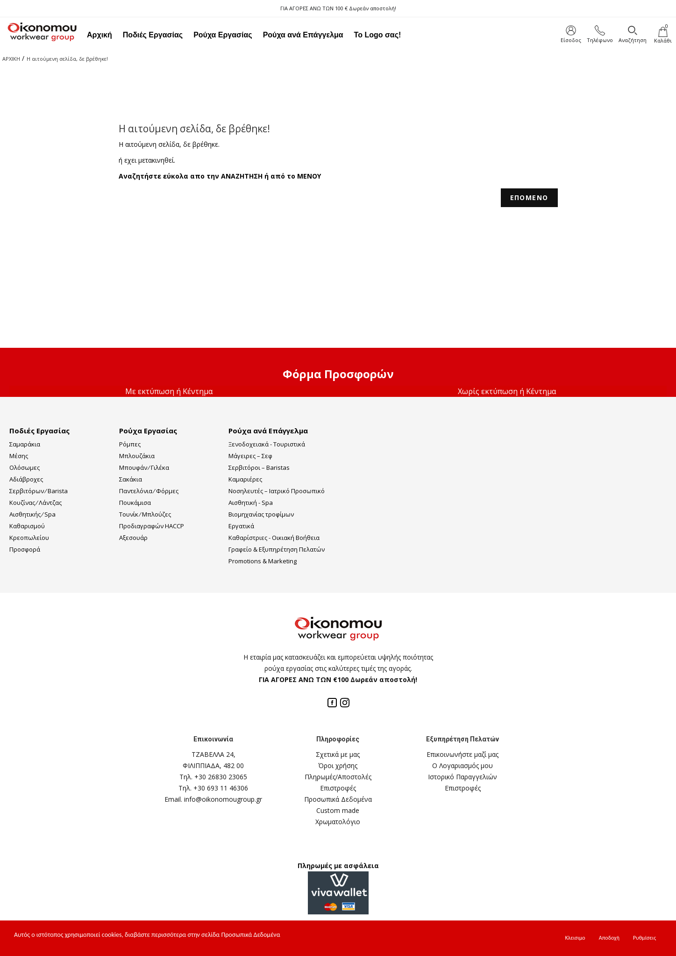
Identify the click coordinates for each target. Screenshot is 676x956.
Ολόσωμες (24, 467)
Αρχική (99, 35)
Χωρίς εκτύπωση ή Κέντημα (507, 391)
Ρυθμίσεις (644, 937)
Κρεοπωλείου (29, 537)
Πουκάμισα (135, 502)
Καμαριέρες (245, 479)
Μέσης (18, 456)
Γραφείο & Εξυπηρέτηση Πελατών (276, 549)
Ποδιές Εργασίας (153, 35)
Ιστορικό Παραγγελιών (462, 776)
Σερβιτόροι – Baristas (259, 467)
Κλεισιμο (575, 937)
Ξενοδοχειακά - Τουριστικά (266, 444)
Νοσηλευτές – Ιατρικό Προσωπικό (276, 491)
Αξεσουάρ (133, 537)
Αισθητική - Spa (250, 502)
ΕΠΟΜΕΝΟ (529, 197)
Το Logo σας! (377, 35)
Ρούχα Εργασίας (222, 35)
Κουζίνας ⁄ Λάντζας (35, 502)
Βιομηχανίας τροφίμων (261, 514)
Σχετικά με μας (338, 754)
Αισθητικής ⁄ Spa (32, 514)
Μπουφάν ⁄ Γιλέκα (144, 467)
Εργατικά (241, 526)
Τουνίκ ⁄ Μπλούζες (145, 514)
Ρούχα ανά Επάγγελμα (303, 35)
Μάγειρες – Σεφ (250, 456)
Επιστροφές (338, 787)
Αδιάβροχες (26, 479)
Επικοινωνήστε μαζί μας (462, 754)
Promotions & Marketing (262, 561)
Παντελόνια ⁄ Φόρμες (148, 491)
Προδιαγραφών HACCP (151, 526)
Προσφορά (24, 549)
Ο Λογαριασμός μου (462, 765)
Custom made (337, 810)
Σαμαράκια (24, 444)
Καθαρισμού (27, 526)
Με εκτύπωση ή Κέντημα (169, 391)
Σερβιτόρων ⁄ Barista (38, 491)
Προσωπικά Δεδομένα (338, 799)
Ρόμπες (130, 444)
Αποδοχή (609, 937)
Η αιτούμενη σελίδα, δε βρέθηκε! (67, 58)
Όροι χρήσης (337, 765)
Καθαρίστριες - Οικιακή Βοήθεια (274, 537)
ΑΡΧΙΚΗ (11, 58)
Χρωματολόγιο (337, 821)
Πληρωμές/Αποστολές (338, 776)
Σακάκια (130, 479)
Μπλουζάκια (137, 456)
